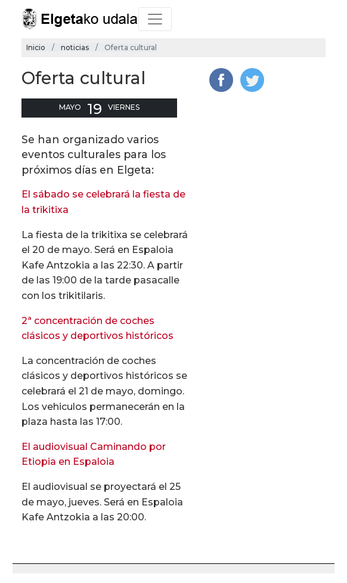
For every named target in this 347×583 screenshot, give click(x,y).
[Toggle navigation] (155, 19)
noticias (75, 47)
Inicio (35, 47)
